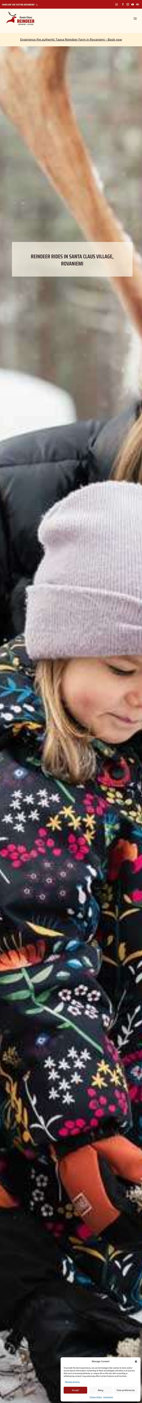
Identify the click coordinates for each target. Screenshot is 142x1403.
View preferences (125, 1390)
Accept (75, 1390)
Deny (100, 1390)
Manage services (72, 1381)
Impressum (108, 1397)
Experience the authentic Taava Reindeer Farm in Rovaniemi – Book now (71, 39)
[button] (135, 1361)
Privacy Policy (96, 1397)
